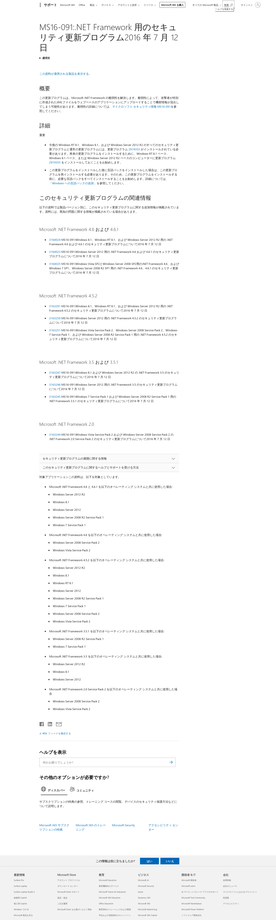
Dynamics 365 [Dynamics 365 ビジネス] (144, 897)
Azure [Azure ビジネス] (140, 891)
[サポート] (50, 5)
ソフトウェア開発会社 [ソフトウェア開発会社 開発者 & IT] (192, 915)
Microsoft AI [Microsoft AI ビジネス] (143, 880)
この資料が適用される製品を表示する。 (65, 74)
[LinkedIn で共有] (48, 723)
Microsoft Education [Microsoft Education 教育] (108, 880)
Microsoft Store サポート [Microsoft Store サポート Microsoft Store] (68, 891)
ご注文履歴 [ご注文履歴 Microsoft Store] (62, 903)
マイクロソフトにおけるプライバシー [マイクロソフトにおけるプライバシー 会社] (240, 891)
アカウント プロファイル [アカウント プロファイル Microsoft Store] (68, 880)
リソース (148, 4)
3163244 (55, 434)
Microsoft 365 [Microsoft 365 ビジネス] (144, 903)
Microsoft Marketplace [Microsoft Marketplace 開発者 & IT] (192, 903)
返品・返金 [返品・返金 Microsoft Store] (62, 897)
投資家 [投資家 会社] (226, 897)
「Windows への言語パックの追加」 (73, 183)
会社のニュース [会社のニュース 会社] (230, 886)
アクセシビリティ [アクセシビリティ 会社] (231, 903)
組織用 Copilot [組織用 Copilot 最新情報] (20, 897)
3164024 (55, 240)
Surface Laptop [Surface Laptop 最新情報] (20, 886)
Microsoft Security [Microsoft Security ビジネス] (146, 886)
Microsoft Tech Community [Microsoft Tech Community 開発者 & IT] (193, 897)
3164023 (55, 252)
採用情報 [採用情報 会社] (227, 880)
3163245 (55, 396)
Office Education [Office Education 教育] (106, 903)
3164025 (55, 264)
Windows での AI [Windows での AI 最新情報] (21, 909)
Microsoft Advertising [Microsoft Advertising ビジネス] (147, 909)
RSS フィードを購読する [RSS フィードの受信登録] (57, 733)
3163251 (55, 330)
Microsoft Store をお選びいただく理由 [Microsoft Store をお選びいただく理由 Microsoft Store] (74, 909)
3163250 (55, 318)
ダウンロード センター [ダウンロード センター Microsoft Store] (67, 886)
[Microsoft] (26, 5)
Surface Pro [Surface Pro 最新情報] (19, 880)
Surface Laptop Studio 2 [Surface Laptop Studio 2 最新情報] (24, 891)
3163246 (55, 384)
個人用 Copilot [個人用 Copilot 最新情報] (20, 903)
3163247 (55, 372)
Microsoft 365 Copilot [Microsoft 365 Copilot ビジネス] (147, 915)
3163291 (55, 306)
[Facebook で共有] (41, 723)
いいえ (170, 861)
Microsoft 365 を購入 (172, 4)
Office (82, 4)
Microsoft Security (123, 825)
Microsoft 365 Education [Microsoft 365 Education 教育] (109, 897)
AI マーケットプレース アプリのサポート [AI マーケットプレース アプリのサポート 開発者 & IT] (200, 891)
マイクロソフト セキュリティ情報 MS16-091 (141, 106)
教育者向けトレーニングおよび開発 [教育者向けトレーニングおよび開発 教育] (115, 909)
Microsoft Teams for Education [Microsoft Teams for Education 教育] (112, 891)
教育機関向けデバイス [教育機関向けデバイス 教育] (109, 886)
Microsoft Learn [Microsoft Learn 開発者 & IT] (188, 886)
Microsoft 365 (67, 4)
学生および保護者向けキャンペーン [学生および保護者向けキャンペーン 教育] (115, 915)
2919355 (134, 149)
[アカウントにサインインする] (250, 5)
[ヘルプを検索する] (228, 5)
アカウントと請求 (127, 4)
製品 (92, 4)
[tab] (54, 790)
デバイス (106, 4)
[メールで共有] (57, 723)
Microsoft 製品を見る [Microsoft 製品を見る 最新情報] (23, 915)
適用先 (46, 58)
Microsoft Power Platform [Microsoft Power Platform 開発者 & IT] (193, 909)
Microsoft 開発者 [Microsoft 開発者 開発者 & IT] (189, 880)
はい (149, 861)
